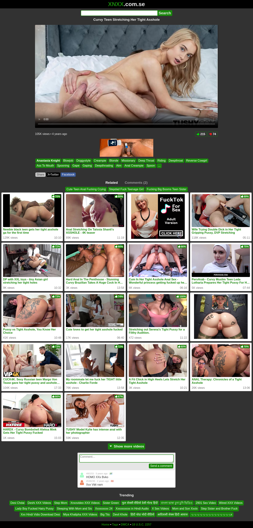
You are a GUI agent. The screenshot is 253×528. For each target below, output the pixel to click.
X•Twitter (53, 174)
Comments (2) (136, 182)
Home (106, 524)
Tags (115, 524)
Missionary (128, 160)
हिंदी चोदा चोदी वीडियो (142, 514)
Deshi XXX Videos (39, 502)
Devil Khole (120, 514)
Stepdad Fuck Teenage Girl (126, 189)
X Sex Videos (160, 508)
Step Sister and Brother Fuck (219, 508)
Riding (161, 160)
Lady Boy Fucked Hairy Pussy (34, 508)
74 (212, 134)
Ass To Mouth (45, 165)
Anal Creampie (134, 165)
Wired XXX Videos (230, 502)
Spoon (151, 165)
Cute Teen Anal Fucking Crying (86, 189)
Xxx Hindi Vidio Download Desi (40, 514)
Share (40, 174)
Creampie (100, 160)
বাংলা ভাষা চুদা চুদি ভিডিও (177, 502)
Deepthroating (104, 165)
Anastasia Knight (48, 160)
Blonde (113, 160)
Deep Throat (146, 160)
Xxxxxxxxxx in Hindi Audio (132, 508)
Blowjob (68, 160)
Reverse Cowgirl (196, 160)
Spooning (63, 165)
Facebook (68, 174)
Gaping (87, 165)
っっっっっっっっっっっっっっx (211, 514)
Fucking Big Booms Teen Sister (166, 189)
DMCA (125, 524)
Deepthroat (176, 160)
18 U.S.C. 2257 (141, 524)
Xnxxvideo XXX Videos (85, 502)
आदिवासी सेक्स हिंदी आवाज (172, 514)
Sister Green (111, 502)
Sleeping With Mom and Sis (74, 508)
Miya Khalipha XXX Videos (80, 514)
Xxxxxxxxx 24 (103, 508)
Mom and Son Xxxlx (185, 508)
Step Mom (60, 502)
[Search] (119, 13)
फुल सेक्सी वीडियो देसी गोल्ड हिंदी (140, 502)
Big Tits (105, 514)
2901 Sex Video (206, 502)
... (159, 165)
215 (201, 134)
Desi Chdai (17, 502)
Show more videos (126, 446)
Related (111, 182)
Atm (118, 165)
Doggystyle (83, 160)
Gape (75, 165)
